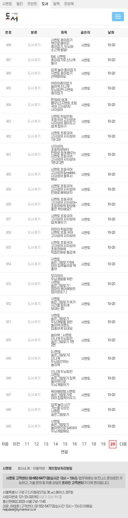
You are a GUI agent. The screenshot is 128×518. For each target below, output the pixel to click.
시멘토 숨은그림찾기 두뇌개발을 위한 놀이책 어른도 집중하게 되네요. (62, 321)
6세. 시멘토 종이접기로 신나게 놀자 (63, 60)
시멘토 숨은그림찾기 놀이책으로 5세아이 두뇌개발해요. (64, 426)
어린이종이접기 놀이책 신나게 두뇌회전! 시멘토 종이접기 (62, 88)
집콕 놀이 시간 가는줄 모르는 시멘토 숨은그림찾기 (60, 410)
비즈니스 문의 (103, 478)
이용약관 (39, 468)
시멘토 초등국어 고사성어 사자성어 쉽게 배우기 (63, 219)
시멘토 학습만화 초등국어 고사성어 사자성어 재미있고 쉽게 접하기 (63, 121)
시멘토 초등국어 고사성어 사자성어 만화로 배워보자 (63, 189)
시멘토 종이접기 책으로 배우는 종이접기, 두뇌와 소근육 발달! (62, 45)
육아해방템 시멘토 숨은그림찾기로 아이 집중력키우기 (63, 394)
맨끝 (64, 452)
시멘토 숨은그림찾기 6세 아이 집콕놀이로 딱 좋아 (63, 264)
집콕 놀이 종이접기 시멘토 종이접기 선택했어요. (63, 73)
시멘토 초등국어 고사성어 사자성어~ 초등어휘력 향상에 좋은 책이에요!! (64, 204)
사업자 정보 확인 (49, 497)
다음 (123, 444)
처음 (4, 444)
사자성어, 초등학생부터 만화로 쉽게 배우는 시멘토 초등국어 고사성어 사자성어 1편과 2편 (63, 154)
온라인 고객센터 (73, 483)
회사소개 (24, 468)
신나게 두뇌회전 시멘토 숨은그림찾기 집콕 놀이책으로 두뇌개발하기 (63, 378)
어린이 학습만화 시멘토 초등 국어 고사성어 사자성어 (63, 232)
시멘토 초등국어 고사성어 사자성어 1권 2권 (63, 136)
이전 (16, 444)
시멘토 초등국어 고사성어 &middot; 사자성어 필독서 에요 (63, 174)
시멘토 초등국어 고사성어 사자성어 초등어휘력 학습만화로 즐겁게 (63, 247)
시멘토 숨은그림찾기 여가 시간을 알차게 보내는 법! (63, 304)
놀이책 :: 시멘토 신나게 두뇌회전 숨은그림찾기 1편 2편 (62, 340)
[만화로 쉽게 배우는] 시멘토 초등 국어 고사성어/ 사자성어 (64, 105)
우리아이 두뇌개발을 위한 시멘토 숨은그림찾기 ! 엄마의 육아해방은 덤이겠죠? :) (63, 284)
